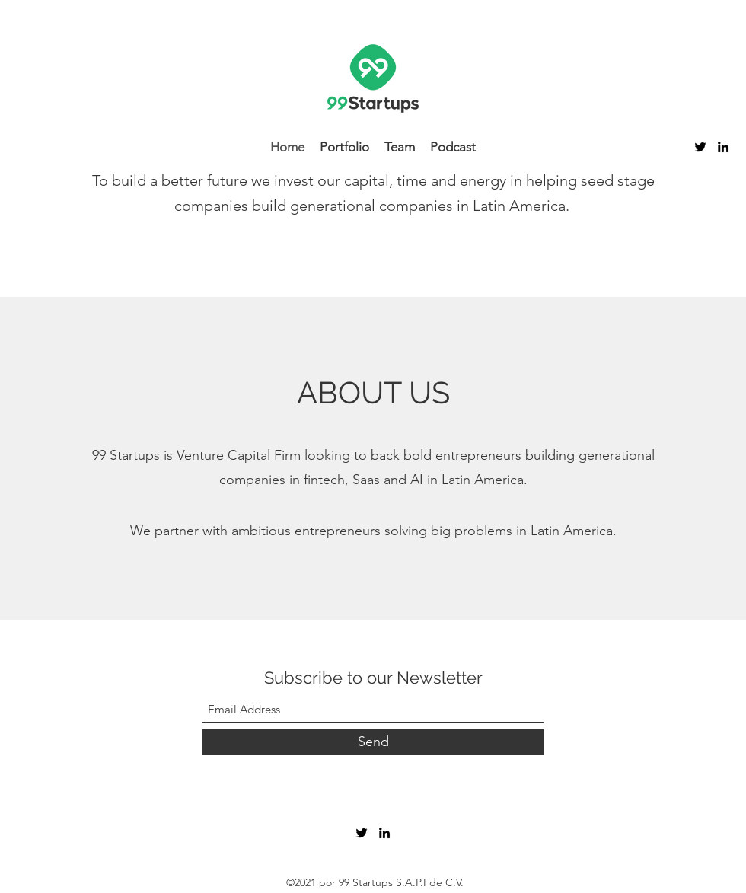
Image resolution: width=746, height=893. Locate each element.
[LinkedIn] (723, 147)
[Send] (373, 742)
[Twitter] (700, 147)
